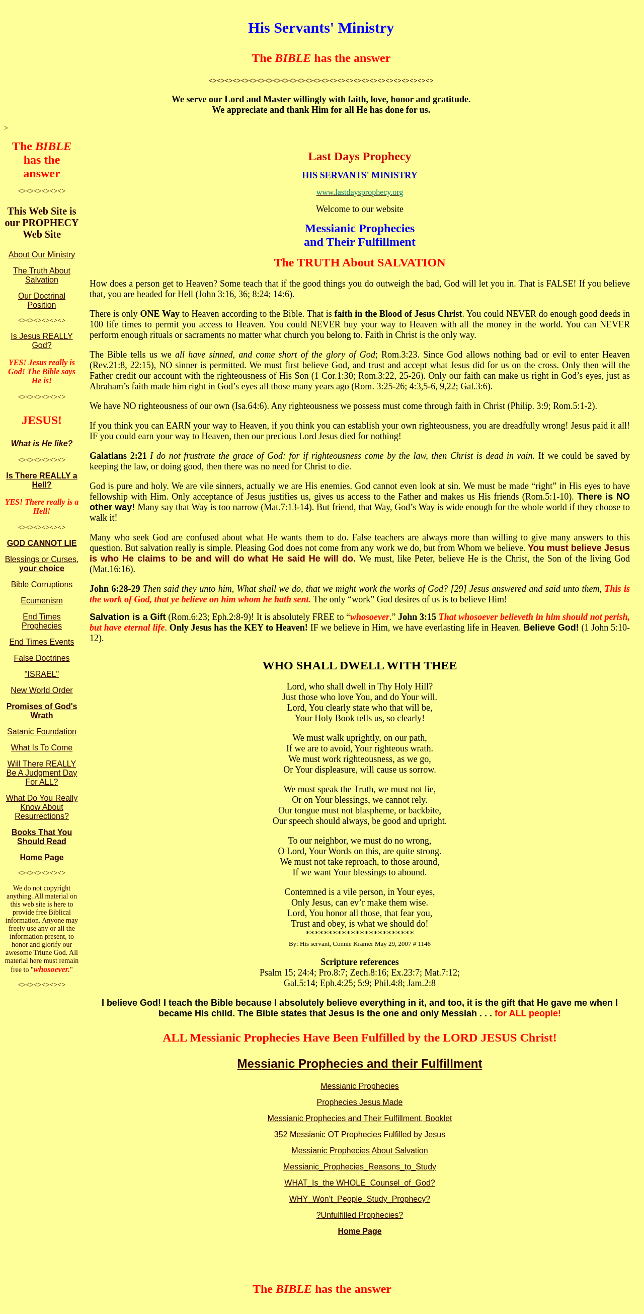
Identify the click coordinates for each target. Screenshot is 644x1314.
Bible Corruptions (42, 584)
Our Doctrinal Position (41, 300)
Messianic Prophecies (359, 1086)
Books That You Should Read (42, 837)
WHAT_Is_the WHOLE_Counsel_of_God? (359, 1183)
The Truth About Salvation (41, 275)
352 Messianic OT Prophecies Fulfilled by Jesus (359, 1134)
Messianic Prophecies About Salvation (359, 1150)
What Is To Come (41, 747)
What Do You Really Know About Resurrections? (41, 807)
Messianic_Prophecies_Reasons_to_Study (359, 1166)
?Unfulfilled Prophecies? (360, 1215)
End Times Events (42, 642)
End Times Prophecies (42, 621)
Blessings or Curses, (42, 564)
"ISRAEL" (42, 674)
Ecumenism (42, 600)
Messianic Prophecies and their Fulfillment (359, 1063)
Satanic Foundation (41, 731)
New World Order (41, 690)
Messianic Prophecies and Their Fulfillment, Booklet (360, 1118)
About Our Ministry (42, 254)
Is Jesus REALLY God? (41, 341)
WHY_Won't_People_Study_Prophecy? (359, 1199)
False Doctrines (41, 658)
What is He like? (42, 443)
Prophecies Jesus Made (360, 1102)
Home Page (41, 857)
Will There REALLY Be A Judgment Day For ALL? (42, 772)
